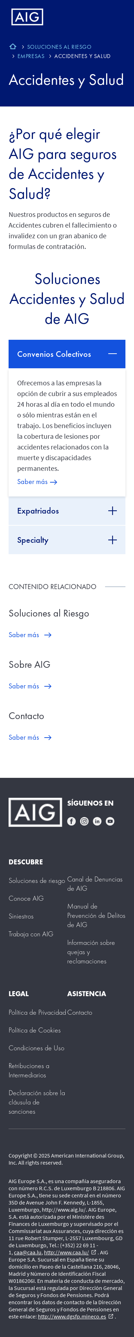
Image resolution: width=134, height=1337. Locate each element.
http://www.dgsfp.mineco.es (75, 1316)
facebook (71, 821)
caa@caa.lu (27, 1252)
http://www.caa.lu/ (70, 1252)
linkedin (97, 821)
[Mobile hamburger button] (113, 17)
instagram (84, 821)
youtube (110, 821)
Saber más (32, 481)
